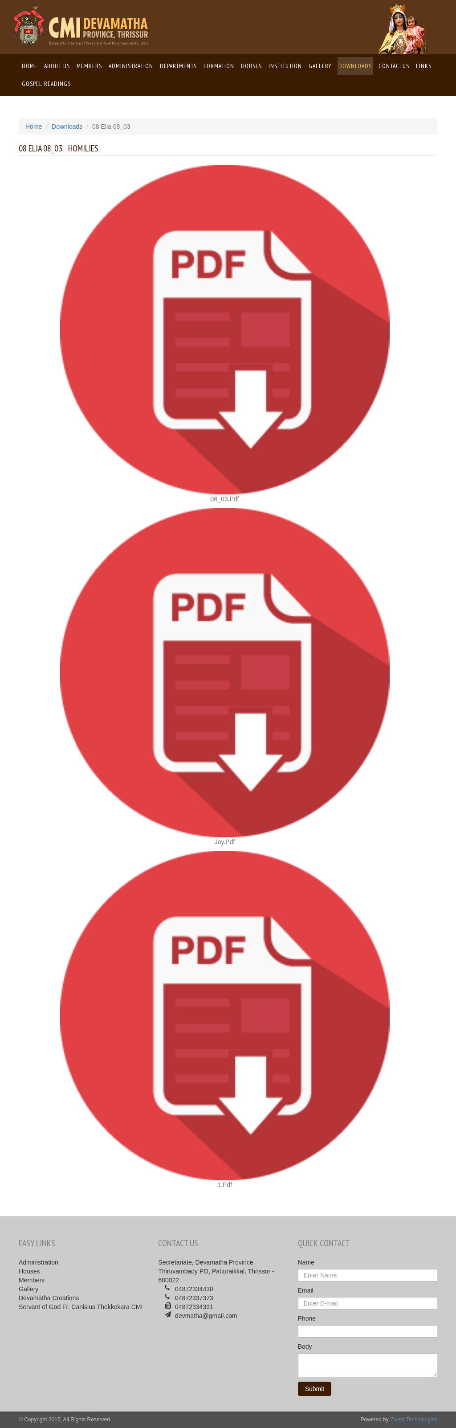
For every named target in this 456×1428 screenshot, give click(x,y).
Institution (285, 66)
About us (57, 66)
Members (89, 66)
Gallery (320, 66)
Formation (219, 66)
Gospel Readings (46, 84)
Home (30, 65)
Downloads (355, 66)
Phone (307, 1318)
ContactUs (394, 66)
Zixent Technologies (413, 1419)
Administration (131, 66)
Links (424, 66)
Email (306, 1290)
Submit (315, 1388)
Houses (251, 66)
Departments (178, 66)
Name (306, 1262)
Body (305, 1346)
